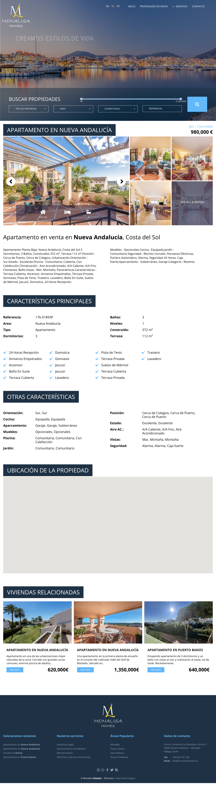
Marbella (115, 744)
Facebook (108, 770)
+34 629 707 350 (180, 757)
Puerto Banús (117, 748)
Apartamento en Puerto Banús (175, 650)
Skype (117, 770)
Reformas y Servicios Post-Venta (73, 757)
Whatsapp (103, 770)
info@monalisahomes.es (185, 760)
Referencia (155, 108)
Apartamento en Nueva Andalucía (37, 650)
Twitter (112, 770)
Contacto (198, 6)
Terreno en (12, 753)
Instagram (99, 770)
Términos (109, 778)
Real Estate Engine (125, 778)
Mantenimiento (65, 753)
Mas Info (15, 669)
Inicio (131, 6)
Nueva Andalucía (119, 757)
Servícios (181, 6)
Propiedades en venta (154, 6)
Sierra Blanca (117, 753)
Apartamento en (21, 744)
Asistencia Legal (65, 744)
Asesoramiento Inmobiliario (71, 748)
